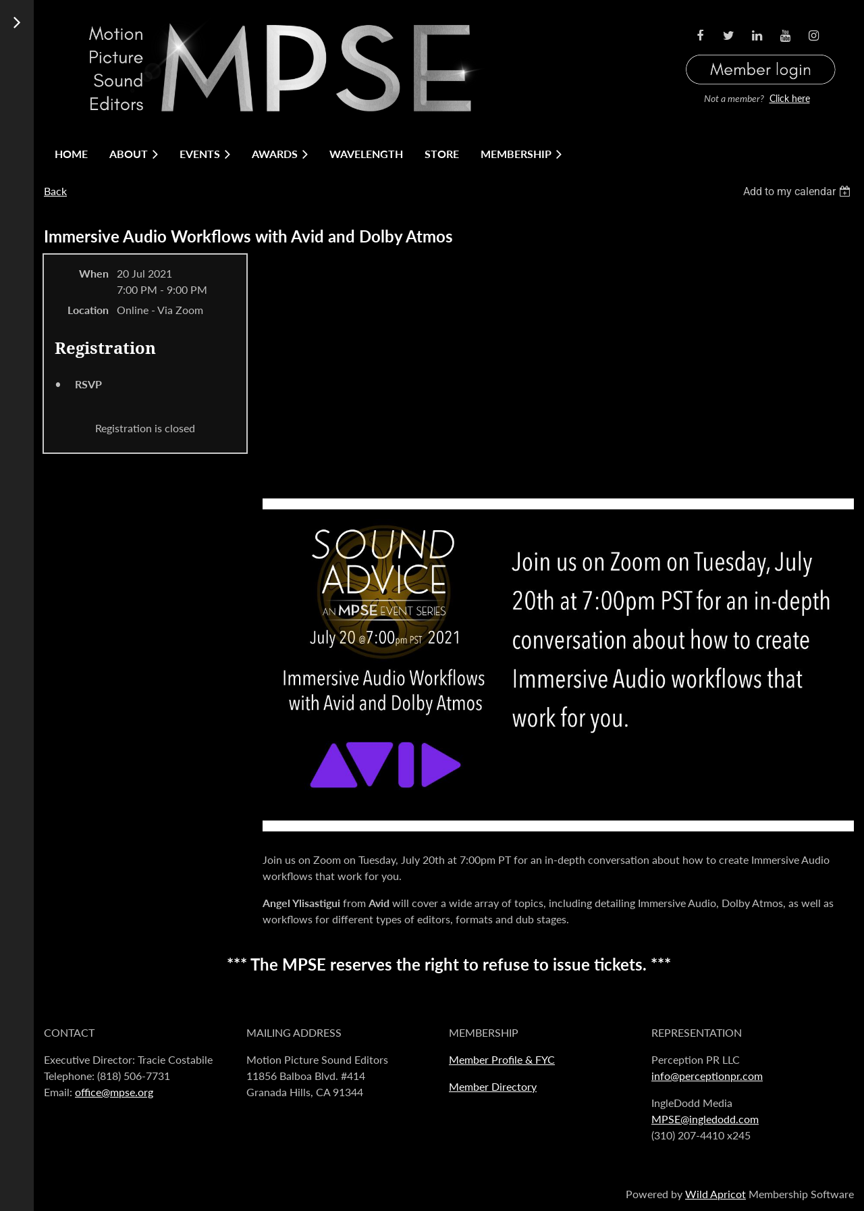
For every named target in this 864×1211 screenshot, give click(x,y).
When (94, 273)
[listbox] (798, 191)
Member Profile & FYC (502, 1059)
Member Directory (493, 1086)
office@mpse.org (114, 1091)
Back (55, 190)
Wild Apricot (715, 1193)
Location (88, 309)
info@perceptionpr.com (707, 1075)
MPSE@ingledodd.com (705, 1118)
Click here (790, 98)
